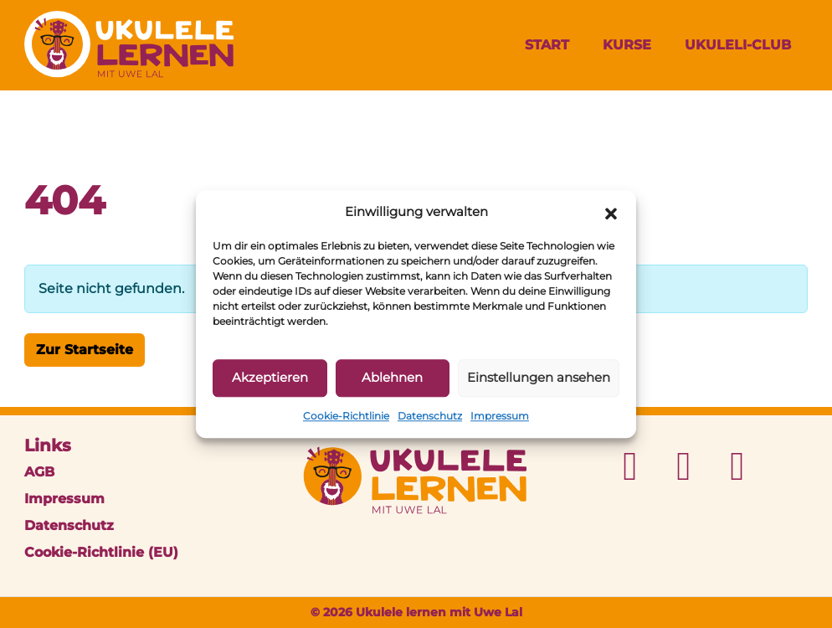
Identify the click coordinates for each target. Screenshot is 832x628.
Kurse (627, 45)
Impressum (499, 415)
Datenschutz (430, 415)
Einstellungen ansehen (538, 377)
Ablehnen (392, 377)
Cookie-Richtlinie (346, 415)
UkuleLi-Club (738, 45)
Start (547, 45)
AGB (39, 472)
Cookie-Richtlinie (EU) (101, 552)
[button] (611, 212)
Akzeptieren (270, 377)
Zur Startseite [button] (84, 350)
